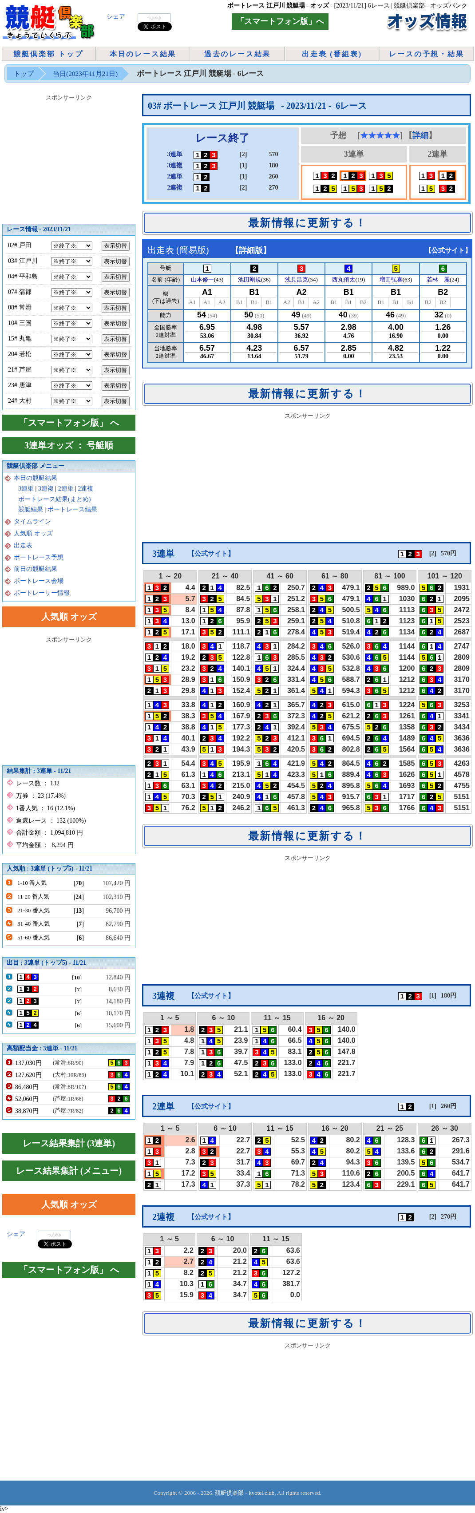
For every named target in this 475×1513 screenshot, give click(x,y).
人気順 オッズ (33, 533)
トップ (24, 73)
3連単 (26, 488)
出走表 (23, 545)
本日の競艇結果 (35, 478)
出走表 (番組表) (332, 54)
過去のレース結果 (237, 54)
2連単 (66, 488)
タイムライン (32, 521)
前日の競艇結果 (35, 569)
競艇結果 (30, 509)
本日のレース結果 (143, 54)
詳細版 (251, 250)
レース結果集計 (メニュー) (69, 1171)
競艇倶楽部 (229, 1492)
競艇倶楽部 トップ (48, 54)
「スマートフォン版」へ (280, 21)
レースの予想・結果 (426, 54)
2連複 (85, 488)
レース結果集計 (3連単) (69, 1143)
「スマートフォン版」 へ (69, 423)
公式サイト (448, 250)
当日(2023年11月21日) (85, 73)
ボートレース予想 (38, 557)
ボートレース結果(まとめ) (54, 499)
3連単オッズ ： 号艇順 (68, 445)
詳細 (420, 135)
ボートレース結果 (72, 509)
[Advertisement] (307, 477)
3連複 (46, 488)
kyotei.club (261, 1492)
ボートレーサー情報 (42, 593)
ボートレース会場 (38, 581)
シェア (116, 16)
